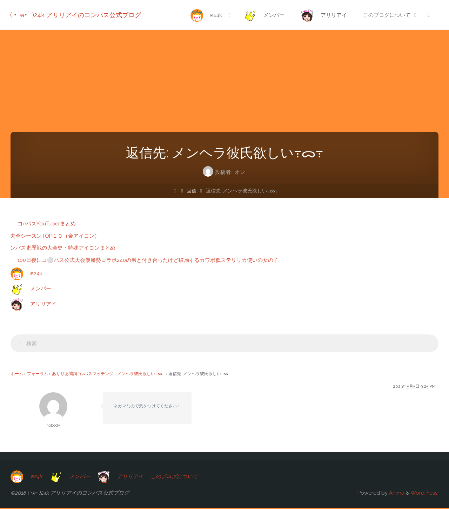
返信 (192, 191)
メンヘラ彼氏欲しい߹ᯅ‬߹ (141, 374)
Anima (396, 493)
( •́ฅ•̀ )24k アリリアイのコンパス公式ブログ (76, 15)
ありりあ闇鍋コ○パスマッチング (82, 374)
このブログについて (175, 477)
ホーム (17, 374)
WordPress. (424, 493)
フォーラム (37, 374)
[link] (428, 15)
